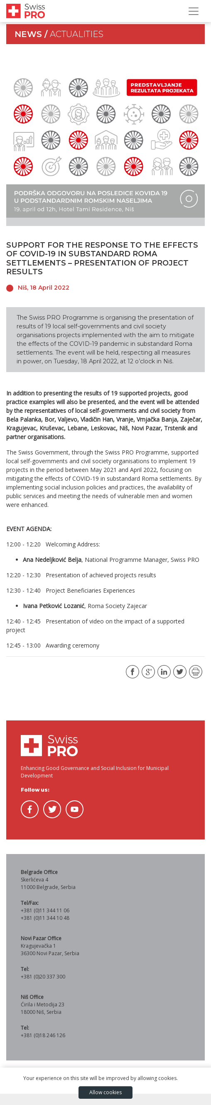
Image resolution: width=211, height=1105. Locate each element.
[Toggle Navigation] (193, 11)
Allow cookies (105, 1092)
